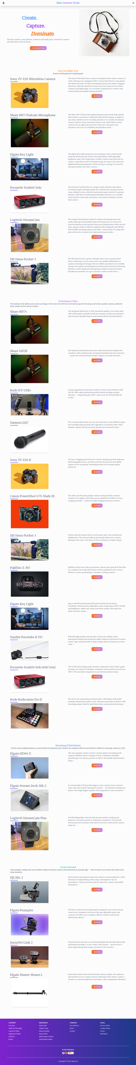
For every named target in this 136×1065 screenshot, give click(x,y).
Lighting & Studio (15, 1034)
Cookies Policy (105, 1028)
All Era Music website (46, 1036)
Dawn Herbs (43, 1034)
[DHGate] (71, 1053)
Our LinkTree (74, 1025)
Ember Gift (43, 1025)
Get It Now (97, 96)
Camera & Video (14, 1031)
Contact (72, 1031)
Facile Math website (45, 1039)
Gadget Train (43, 1028)
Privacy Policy (105, 1025)
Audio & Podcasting (15, 1028)
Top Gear (12, 1025)
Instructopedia (44, 1031)
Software (12, 1036)
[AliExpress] (66, 1053)
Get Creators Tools (38, 48)
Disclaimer (104, 1034)
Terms (102, 1031)
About (72, 1028)
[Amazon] (63, 1053)
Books (11, 1039)
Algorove (75, 1061)
